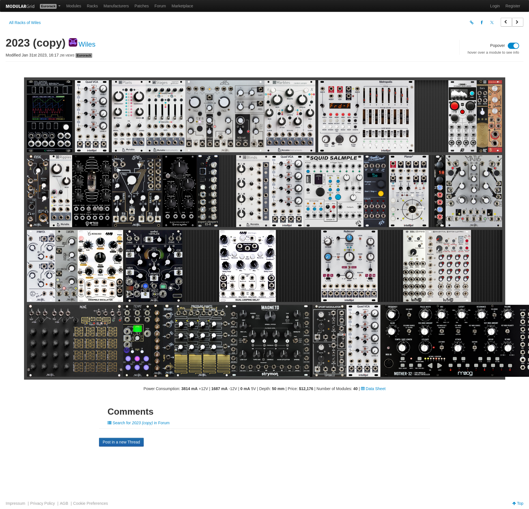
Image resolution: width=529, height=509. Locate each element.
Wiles (87, 44)
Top (517, 503)
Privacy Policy (42, 503)
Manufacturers (116, 6)
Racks (92, 6)
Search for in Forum (138, 423)
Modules (73, 6)
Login (495, 6)
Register (513, 6)
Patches (141, 6)
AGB (64, 503)
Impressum (15, 503)
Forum (160, 6)
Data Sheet (373, 388)
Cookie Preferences (90, 503)
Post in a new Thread (121, 442)
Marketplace (182, 6)
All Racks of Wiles (25, 22)
